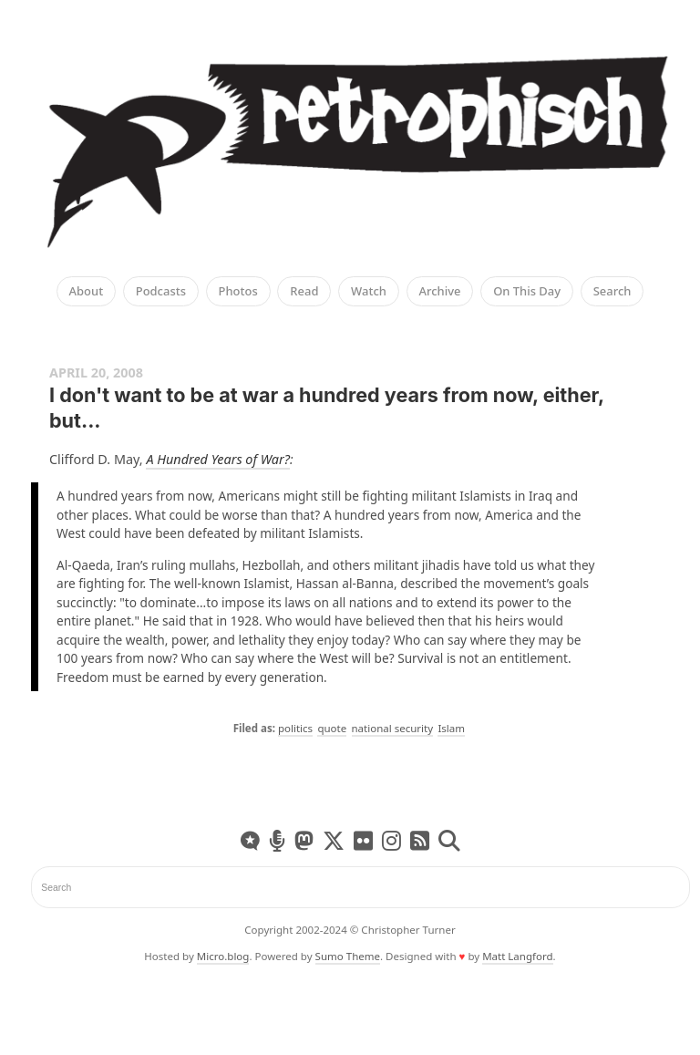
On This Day (527, 292)
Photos (238, 292)
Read (304, 292)
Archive (440, 292)
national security (393, 728)
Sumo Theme (347, 956)
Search (612, 292)
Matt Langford (517, 956)
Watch (368, 292)
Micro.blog (223, 956)
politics (295, 728)
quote (331, 728)
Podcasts (161, 292)
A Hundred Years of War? (218, 459)
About (86, 292)
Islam (451, 728)
